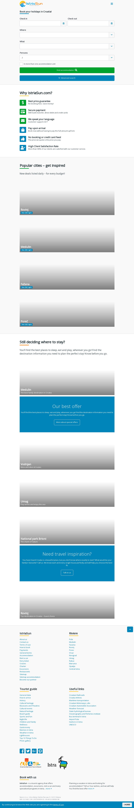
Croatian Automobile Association (82, 706)
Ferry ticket (24, 661)
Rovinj (71, 647)
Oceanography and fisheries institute (84, 714)
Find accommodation (67, 70)
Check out (72, 18)
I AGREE (127, 804)
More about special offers (67, 422)
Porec (71, 650)
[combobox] (67, 35)
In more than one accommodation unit (39, 64)
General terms (26, 653)
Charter (23, 666)
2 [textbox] (22, 57)
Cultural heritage (27, 703)
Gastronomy (25, 727)
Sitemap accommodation (30, 677)
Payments (24, 650)
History (23, 700)
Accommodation (26, 655)
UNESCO (72, 724)
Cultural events (26, 708)
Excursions (24, 669)
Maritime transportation (79, 700)
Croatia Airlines (75, 697)
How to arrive (25, 697)
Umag (71, 658)
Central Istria (74, 669)
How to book (25, 647)
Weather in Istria (26, 732)
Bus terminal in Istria (77, 716)
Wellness (23, 724)
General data (25, 695)
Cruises (23, 663)
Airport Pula (74, 719)
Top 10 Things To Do (28, 738)
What (22, 41)
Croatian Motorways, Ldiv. (80, 703)
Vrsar (71, 653)
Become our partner (28, 679)
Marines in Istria (26, 730)
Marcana (73, 663)
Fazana (72, 645)
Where (23, 30)
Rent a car (24, 658)
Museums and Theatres (30, 706)
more (49, 788)
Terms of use (25, 645)
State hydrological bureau (80, 711)
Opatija (72, 666)
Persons (24, 52)
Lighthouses (25, 735)
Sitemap (23, 674)
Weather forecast (76, 708)
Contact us (24, 642)
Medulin (72, 642)
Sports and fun (26, 716)
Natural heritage (26, 711)
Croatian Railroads (77, 695)
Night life (23, 719)
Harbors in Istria (75, 722)
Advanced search (67, 78)
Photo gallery (25, 741)
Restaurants (25, 671)
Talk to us (67, 572)
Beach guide (25, 714)
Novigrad (73, 655)
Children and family (28, 722)
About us (23, 639)
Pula (71, 639)
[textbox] (64, 35)
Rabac (71, 661)
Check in (23, 18)
